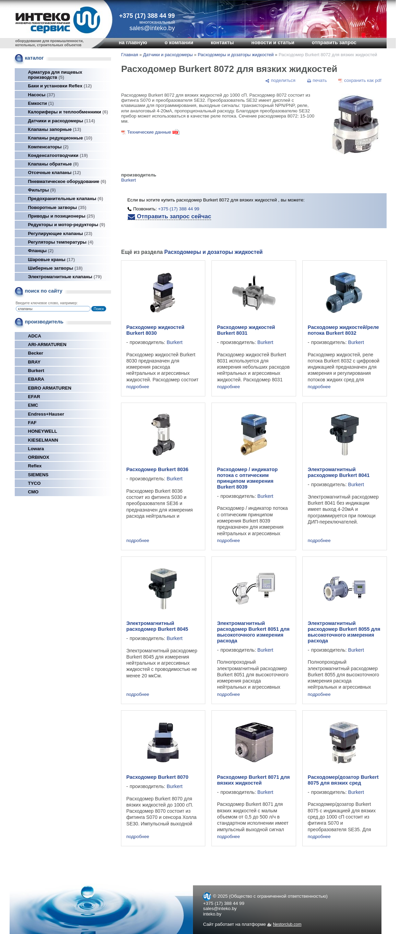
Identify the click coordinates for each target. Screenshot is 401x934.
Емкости (41, 103)
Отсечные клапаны (54, 172)
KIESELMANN (43, 440)
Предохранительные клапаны (65, 198)
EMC (33, 405)
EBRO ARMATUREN (50, 388)
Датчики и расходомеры (61, 120)
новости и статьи (272, 42)
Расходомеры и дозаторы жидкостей (236, 54)
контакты (222, 42)
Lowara (36, 448)
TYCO (34, 483)
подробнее (137, 386)
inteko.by (212, 914)
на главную (133, 42)
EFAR (34, 396)
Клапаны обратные (53, 164)
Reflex (35, 465)
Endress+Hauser (46, 414)
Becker (35, 353)
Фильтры (42, 190)
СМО (33, 491)
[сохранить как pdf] (359, 80)
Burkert (36, 370)
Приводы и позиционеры (61, 216)
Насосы (41, 94)
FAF (32, 422)
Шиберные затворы (55, 268)
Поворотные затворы (57, 207)
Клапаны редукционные (60, 137)
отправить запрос (334, 42)
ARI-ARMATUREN (47, 344)
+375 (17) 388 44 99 (147, 15)
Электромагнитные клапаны (65, 276)
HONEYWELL (42, 431)
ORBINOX (38, 457)
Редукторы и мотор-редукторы (66, 224)
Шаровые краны (51, 259)
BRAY (34, 362)
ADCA (34, 336)
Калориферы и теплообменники (68, 111)
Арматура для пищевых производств (55, 75)
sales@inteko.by (220, 908)
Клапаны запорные (54, 129)
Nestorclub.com (287, 924)
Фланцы (41, 250)
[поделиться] (280, 80)
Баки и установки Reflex (60, 85)
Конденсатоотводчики (58, 155)
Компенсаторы (48, 146)
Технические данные (149, 132)
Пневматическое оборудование (67, 181)
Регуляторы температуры (61, 242)
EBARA (36, 379)
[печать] (317, 80)
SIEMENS (38, 474)
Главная (129, 54)
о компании (179, 42)
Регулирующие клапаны (60, 233)
